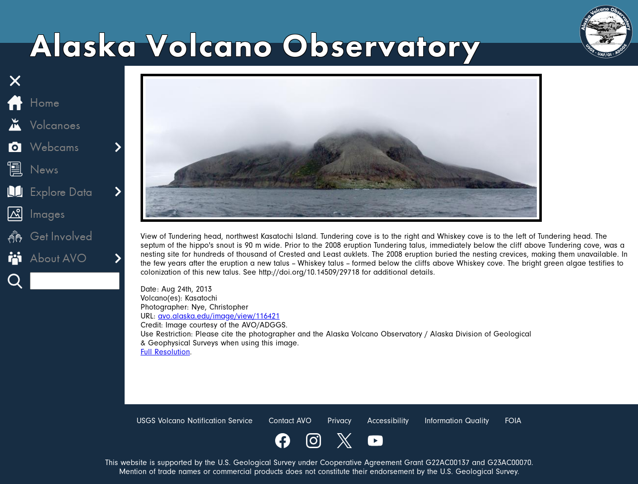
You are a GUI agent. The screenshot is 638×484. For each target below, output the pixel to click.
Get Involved (61, 236)
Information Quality (457, 420)
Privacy (339, 420)
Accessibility (388, 420)
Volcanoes (55, 125)
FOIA (513, 420)
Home (44, 102)
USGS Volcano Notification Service (195, 420)
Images (47, 213)
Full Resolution (165, 351)
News (44, 169)
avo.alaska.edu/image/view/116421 (219, 316)
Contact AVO (290, 420)
